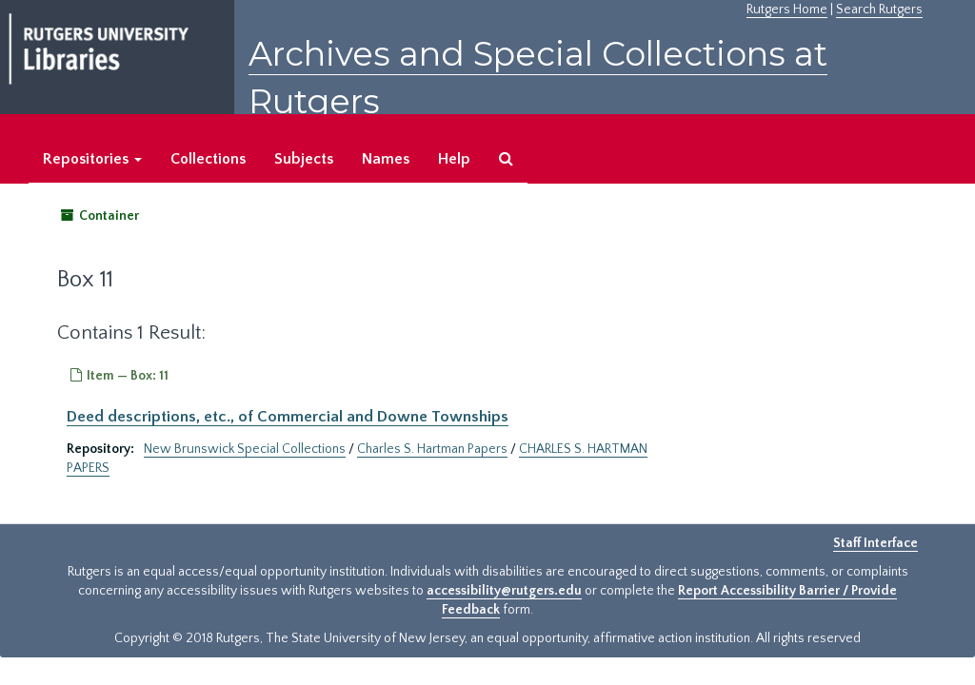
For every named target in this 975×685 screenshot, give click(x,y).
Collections (208, 158)
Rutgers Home (786, 9)
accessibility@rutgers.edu (504, 590)
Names (385, 158)
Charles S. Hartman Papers (432, 449)
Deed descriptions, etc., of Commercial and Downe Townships (287, 416)
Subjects (303, 158)
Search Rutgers (879, 9)
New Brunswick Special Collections (245, 449)
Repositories (92, 158)
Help (454, 158)
